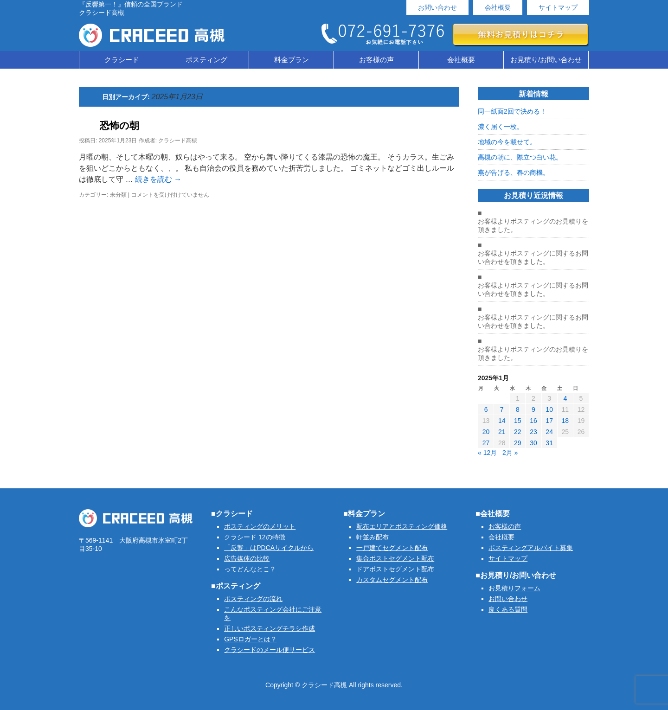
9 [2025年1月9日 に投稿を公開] (533, 409)
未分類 (118, 195)
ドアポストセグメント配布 (395, 569)
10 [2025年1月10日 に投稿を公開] (549, 409)
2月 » (510, 452)
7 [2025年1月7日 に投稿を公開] (502, 409)
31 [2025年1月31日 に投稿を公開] (549, 443)
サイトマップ (558, 7)
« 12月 (487, 452)
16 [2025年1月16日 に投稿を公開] (533, 420)
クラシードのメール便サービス (269, 649)
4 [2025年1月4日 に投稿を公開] (565, 398)
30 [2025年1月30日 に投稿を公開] (533, 443)
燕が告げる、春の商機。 (513, 172)
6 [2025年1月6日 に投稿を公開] (486, 409)
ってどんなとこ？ (250, 569)
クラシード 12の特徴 (254, 537)
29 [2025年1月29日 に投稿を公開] (517, 443)
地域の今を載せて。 (507, 142)
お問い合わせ (437, 7)
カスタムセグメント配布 (392, 579)
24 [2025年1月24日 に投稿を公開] (549, 431)
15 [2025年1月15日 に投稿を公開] (517, 420)
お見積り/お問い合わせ (546, 60)
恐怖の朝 (119, 125)
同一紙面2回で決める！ (512, 111)
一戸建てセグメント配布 (392, 547)
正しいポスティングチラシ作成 (269, 628)
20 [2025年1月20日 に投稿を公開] (486, 431)
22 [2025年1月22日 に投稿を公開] (517, 431)
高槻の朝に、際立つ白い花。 (520, 157)
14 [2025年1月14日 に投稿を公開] (502, 420)
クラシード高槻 (177, 140)
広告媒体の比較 (247, 558)
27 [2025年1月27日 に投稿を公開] (486, 443)
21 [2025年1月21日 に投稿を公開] (502, 431)
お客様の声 (376, 60)
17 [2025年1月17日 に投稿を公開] (549, 420)
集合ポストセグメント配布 (395, 558)
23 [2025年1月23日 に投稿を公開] (533, 431)
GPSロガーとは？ (250, 639)
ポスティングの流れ (253, 598)
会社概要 (498, 7)
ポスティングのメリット (259, 526)
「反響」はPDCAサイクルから (269, 547)
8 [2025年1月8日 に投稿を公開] (518, 409)
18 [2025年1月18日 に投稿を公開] (565, 420)
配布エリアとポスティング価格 (401, 526)
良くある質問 (507, 609)
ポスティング (206, 60)
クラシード (121, 60)
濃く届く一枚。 (500, 126)
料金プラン (291, 60)
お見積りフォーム (514, 588)
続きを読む (158, 179)
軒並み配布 (372, 537)
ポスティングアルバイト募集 (530, 547)
